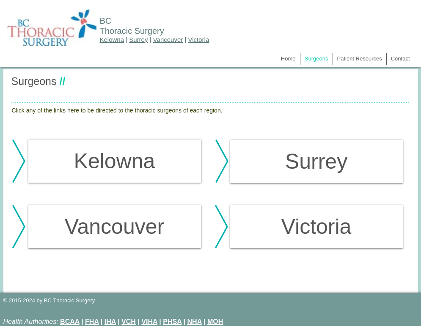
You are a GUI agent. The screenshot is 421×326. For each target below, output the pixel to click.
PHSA (172, 321)
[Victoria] (316, 226)
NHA (194, 321)
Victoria (198, 39)
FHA (92, 321)
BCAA (70, 321)
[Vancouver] (114, 226)
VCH (128, 321)
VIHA (149, 321)
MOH (215, 321)
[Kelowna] (114, 161)
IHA (110, 321)
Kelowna (112, 39)
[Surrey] (316, 161)
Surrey (138, 39)
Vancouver (168, 39)
